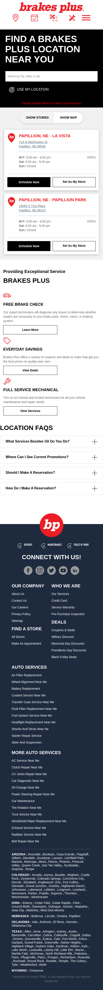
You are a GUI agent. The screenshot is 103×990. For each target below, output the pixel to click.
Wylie (43, 964)
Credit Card (59, 600)
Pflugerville (28, 957)
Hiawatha (81, 906)
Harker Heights (71, 942)
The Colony (78, 961)
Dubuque (54, 906)
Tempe (29, 869)
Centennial (28, 878)
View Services (30, 411)
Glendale (29, 858)
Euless (47, 939)
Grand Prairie (34, 942)
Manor (79, 950)
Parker (32, 893)
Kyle (84, 946)
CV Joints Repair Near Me (29, 774)
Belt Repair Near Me (25, 841)
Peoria (52, 861)
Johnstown (19, 889)
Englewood (45, 882)
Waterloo (32, 910)
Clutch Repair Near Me (27, 767)
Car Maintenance (23, 801)
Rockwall (19, 961)
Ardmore (45, 922)
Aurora (48, 875)
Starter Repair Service (27, 735)
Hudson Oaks (45, 946)
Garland (17, 942)
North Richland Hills (59, 953)
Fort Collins (70, 882)
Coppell (75, 935)
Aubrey (61, 931)
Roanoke (84, 957)
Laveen (57, 858)
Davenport (39, 906)
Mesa (42, 861)
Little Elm (67, 950)
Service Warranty (63, 607)
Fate (57, 939)
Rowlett (51, 961)
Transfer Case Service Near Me (33, 702)
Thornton (70, 893)
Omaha (62, 916)
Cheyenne (36, 970)
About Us (18, 594)
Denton (18, 939)
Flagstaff (82, 854)
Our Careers (20, 607)
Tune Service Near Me (27, 814)
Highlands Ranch (73, 886)
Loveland (79, 889)
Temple (63, 961)
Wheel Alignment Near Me (29, 682)
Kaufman (62, 946)
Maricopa (30, 861)
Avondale (34, 854)
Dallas (86, 935)
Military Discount (63, 637)
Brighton (73, 875)
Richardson (68, 957)
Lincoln (50, 916)
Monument (19, 893)
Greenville (51, 942)
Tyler (15, 964)
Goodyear (43, 858)
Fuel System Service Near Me (32, 715)
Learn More (30, 330)
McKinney (36, 953)
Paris (15, 957)
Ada (34, 922)
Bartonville (19, 935)
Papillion (74, 916)
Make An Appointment (26, 643)
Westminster (39, 897)
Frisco (83, 939)
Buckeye (49, 854)
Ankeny (27, 903)
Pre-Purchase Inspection (68, 614)
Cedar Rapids (61, 903)
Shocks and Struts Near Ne (30, 729)
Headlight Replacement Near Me (34, 722)
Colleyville (61, 935)
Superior (56, 893)
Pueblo (44, 893)
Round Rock (35, 961)
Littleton (49, 889)
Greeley (54, 886)
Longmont (63, 889)
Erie (58, 882)
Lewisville (35, 950)
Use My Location (28, 90)
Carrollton (34, 935)
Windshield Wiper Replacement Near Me (39, 821)
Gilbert (16, 858)
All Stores (18, 637)
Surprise (17, 869)
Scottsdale (71, 865)
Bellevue (37, 916)
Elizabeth (30, 882)
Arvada (37, 875)
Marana (17, 861)
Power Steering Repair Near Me (33, 794)
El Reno (58, 922)
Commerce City (73, 878)
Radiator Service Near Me (29, 834)
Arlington (49, 931)
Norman (71, 922)
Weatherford (28, 964)
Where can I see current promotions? (51, 457)
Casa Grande (65, 854)
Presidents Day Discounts (69, 650)
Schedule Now (29, 182)
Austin (72, 931)
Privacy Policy (21, 614)
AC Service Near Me (25, 760)
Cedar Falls (42, 903)
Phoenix (64, 861)
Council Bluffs (21, 906)
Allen (27, 931)
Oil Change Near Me (25, 787)
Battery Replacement (26, 688)
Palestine (80, 953)
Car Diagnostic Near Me (28, 781)
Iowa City (18, 910)
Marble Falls (20, 953)
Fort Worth (69, 939)
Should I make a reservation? (51, 473)
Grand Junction (36, 886)
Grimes (67, 906)
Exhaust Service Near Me (29, 828)
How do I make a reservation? (51, 488)
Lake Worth (19, 950)
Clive (76, 903)
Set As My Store (74, 181)
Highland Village (23, 946)
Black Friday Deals (64, 657)
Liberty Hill (51, 950)
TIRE (42, 977)
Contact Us (19, 600)
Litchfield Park (74, 858)
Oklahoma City (22, 925)
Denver (16, 882)
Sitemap (17, 620)
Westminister (20, 897)
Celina (47, 935)
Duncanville (33, 939)
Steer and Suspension (27, 742)
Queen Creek (31, 865)
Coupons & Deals (63, 630)
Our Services (60, 594)
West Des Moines (52, 910)
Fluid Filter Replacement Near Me (34, 709)
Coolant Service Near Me (28, 695)
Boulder (60, 875)
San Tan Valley (52, 865)
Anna (36, 931)
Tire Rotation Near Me (26, 807)
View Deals (30, 370)
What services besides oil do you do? (51, 441)
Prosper (53, 957)
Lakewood (35, 889)
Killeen (74, 946)
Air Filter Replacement (27, 675)
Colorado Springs (49, 878)
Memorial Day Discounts (68, 643)
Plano (41, 957)
